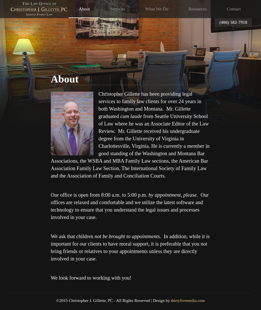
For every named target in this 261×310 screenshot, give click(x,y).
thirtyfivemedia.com (188, 300)
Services (117, 8)
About (84, 8)
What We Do (156, 8)
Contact (234, 8)
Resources (197, 8)
